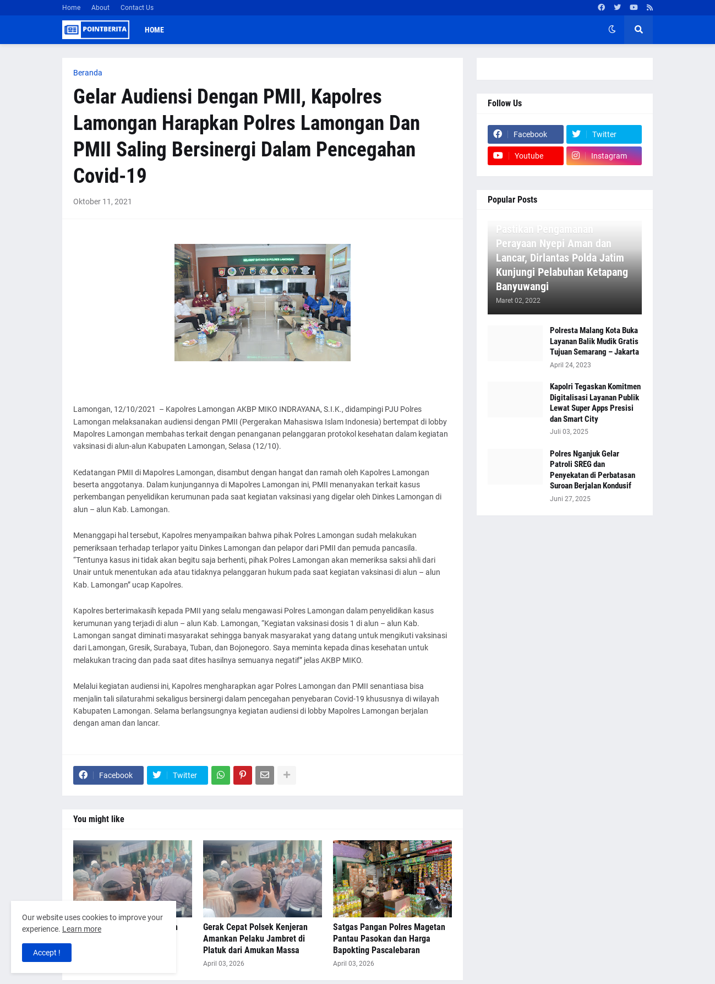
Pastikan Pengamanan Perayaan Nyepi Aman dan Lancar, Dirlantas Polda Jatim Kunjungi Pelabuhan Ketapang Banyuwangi (562, 257)
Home (71, 8)
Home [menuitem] (154, 29)
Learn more (81, 929)
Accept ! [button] (47, 952)
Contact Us (137, 8)
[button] (612, 29)
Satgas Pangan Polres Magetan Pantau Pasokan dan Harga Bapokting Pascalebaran (389, 938)
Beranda (87, 73)
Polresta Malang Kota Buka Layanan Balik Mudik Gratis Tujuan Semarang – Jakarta (594, 341)
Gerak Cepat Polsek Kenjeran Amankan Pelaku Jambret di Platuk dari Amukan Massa (255, 938)
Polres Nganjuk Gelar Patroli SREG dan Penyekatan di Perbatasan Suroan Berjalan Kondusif (592, 470)
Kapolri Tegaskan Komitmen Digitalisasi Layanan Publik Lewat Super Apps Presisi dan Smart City (595, 403)
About (100, 8)
